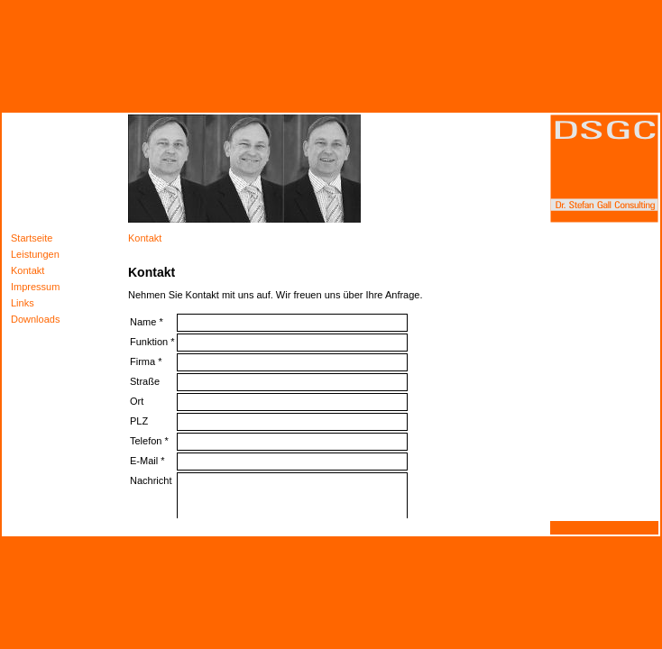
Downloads (35, 319)
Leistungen (35, 254)
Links (22, 302)
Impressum (35, 286)
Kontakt (27, 270)
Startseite (31, 238)
